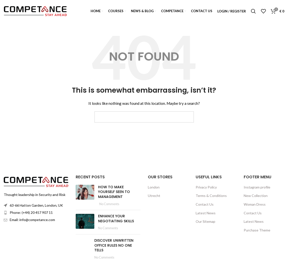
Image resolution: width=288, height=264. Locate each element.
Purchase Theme (257, 230)
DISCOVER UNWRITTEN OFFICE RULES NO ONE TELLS (113, 245)
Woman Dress (255, 204)
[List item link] (36, 212)
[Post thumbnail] (85, 195)
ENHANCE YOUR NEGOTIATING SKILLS (116, 219)
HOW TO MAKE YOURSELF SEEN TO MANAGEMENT (114, 192)
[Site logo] (35, 11)
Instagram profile (257, 187)
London (154, 187)
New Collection (256, 195)
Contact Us (205, 204)
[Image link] (36, 181)
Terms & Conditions (211, 195)
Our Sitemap (205, 221)
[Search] (253, 11)
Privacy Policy (206, 187)
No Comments (109, 204)
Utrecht (154, 195)
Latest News (206, 213)
